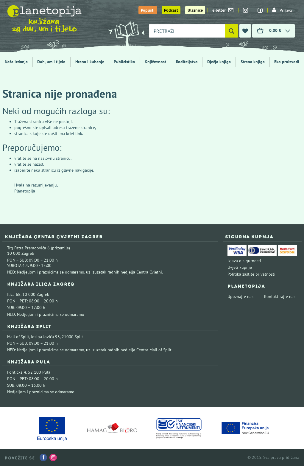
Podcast (171, 10)
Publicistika (124, 61)
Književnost (155, 61)
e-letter (222, 10)
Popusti (148, 10)
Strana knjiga (253, 61)
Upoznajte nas (240, 296)
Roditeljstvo (187, 61)
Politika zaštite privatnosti (251, 274)
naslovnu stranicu (54, 158)
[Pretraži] (231, 31)
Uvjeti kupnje (239, 267)
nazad (37, 164)
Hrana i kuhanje (89, 61)
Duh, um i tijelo (51, 61)
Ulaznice (195, 10)
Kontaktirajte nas (279, 296)
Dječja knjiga (219, 61)
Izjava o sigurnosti (244, 260)
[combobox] (187, 31)
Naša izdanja (16, 61)
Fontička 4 (16, 372)
